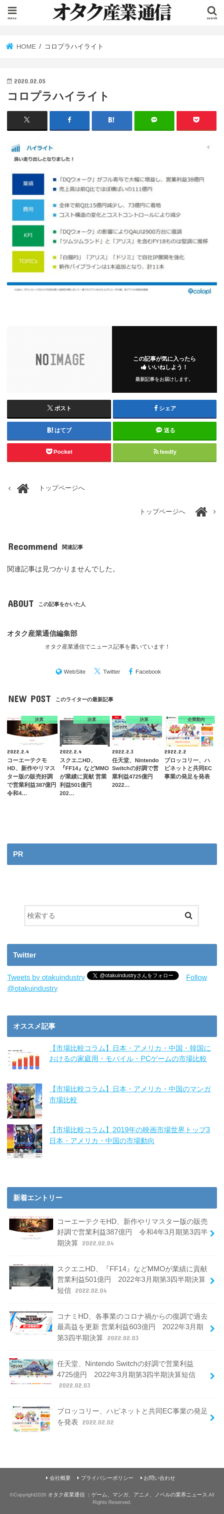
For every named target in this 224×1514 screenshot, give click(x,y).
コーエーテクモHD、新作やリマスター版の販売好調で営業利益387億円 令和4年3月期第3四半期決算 (108, 1232)
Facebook (148, 671)
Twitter (111, 671)
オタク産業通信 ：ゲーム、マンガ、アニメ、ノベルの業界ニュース (127, 1494)
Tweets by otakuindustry (46, 977)
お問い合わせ (159, 1478)
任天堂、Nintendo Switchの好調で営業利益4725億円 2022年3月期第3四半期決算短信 (102, 1374)
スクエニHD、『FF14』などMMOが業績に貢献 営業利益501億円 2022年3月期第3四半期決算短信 (108, 1279)
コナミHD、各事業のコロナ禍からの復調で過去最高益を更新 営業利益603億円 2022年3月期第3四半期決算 (108, 1327)
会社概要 (60, 1478)
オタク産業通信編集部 (42, 633)
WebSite (75, 671)
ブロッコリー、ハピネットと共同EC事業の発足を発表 (108, 1419)
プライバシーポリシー (107, 1478)
